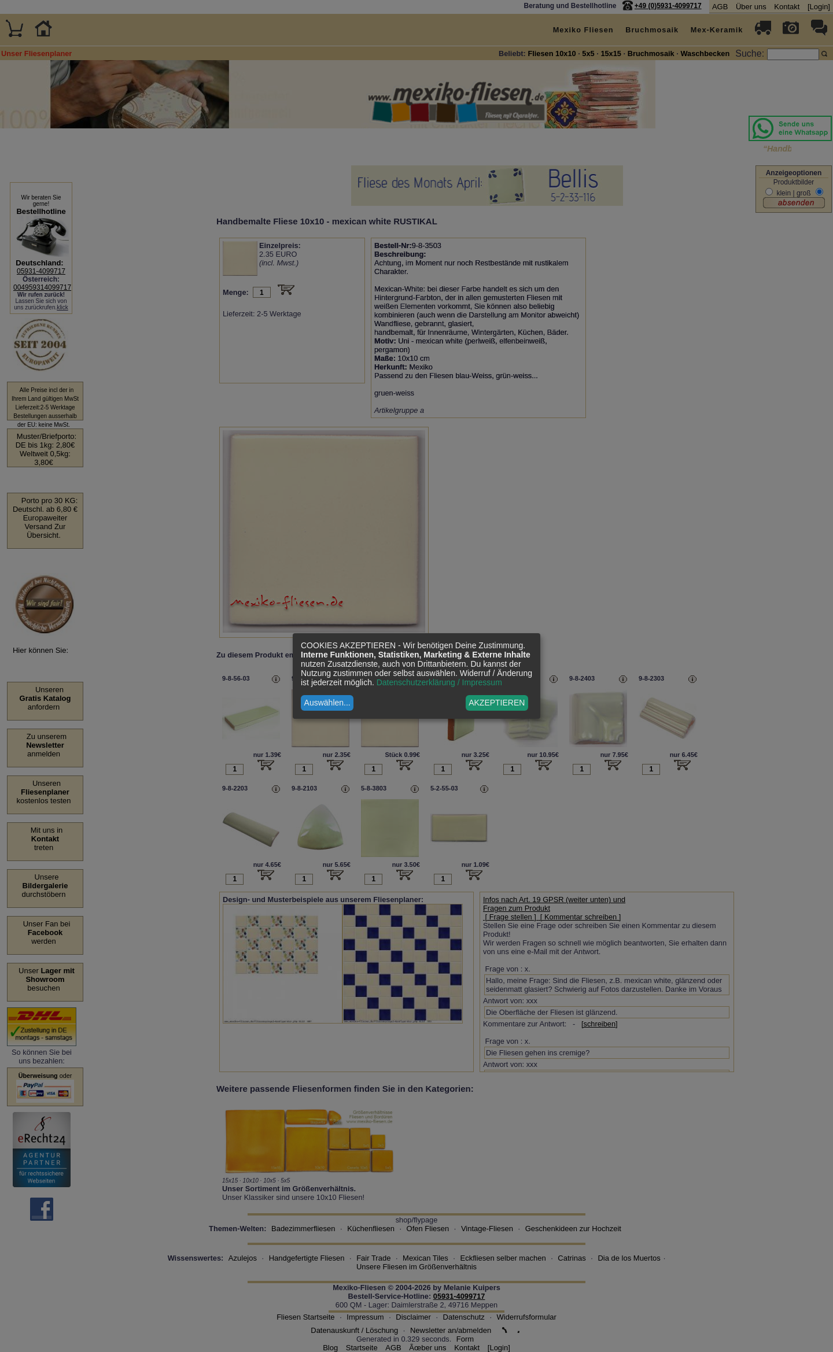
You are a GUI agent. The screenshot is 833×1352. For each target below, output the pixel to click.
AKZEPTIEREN (497, 702)
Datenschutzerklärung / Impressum (439, 682)
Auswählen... (327, 702)
